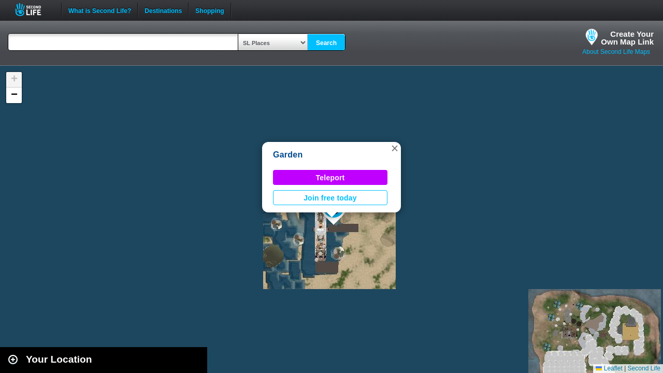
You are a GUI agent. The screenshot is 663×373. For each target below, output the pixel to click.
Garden (287, 154)
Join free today (330, 198)
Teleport (330, 178)
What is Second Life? (99, 9)
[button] (394, 148)
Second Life (34, 10)
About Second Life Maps (616, 51)
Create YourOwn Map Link (627, 38)
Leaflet (609, 368)
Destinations (163, 9)
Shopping (209, 9)
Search (326, 43)
